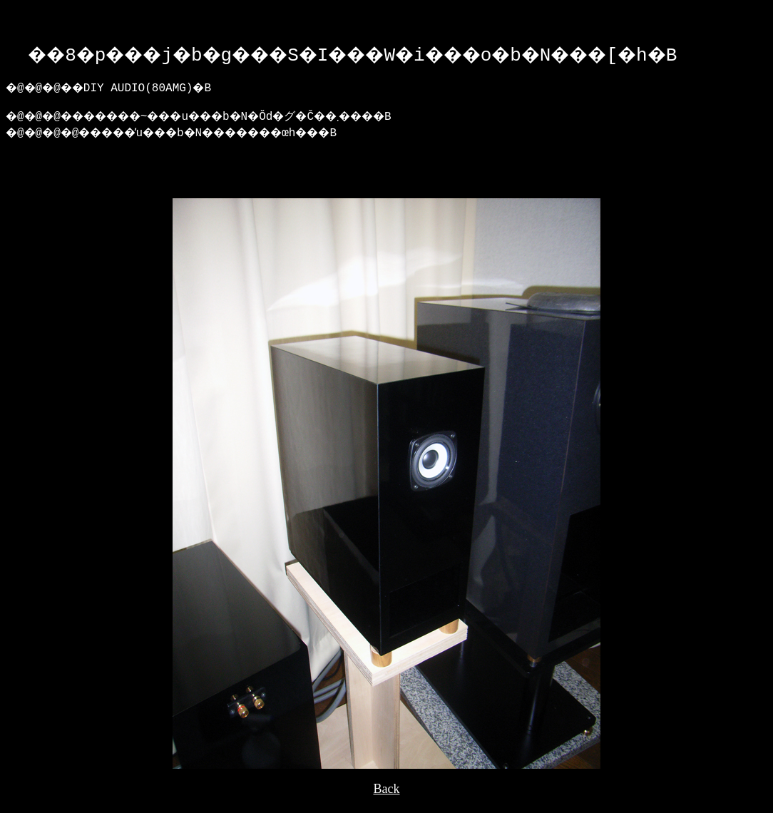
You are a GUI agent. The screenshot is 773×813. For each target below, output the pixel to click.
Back (387, 799)
